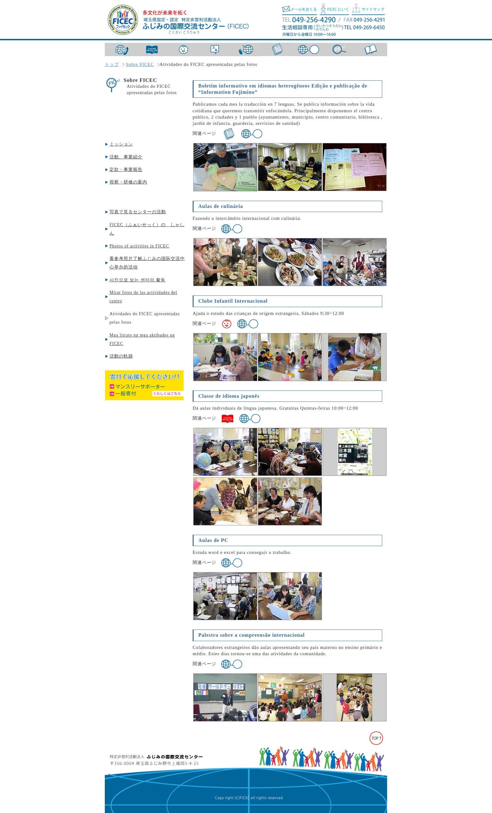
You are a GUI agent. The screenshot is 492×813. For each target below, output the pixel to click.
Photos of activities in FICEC (139, 246)
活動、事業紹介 (126, 157)
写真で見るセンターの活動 (138, 212)
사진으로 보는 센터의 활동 (137, 280)
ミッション (121, 144)
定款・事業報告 (126, 169)
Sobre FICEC (140, 64)
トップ (112, 64)
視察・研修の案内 (128, 182)
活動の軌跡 (121, 356)
